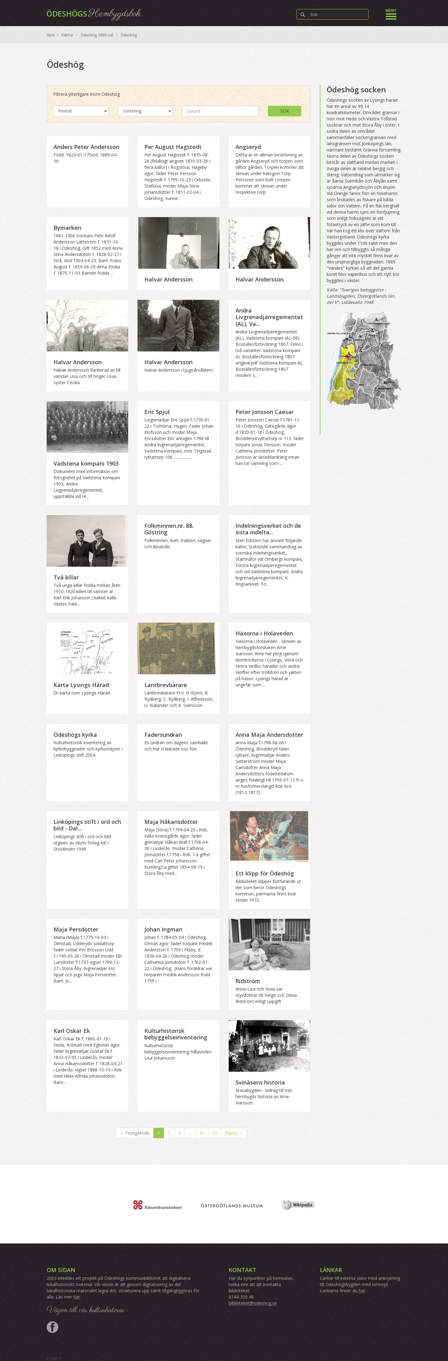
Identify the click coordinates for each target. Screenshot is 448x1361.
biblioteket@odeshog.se (253, 1303)
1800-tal (105, 35)
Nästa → (234, 1133)
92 (214, 1133)
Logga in (54, 1358)
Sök (284, 111)
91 (201, 1133)
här (76, 1297)
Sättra (67, 35)
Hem (51, 35)
